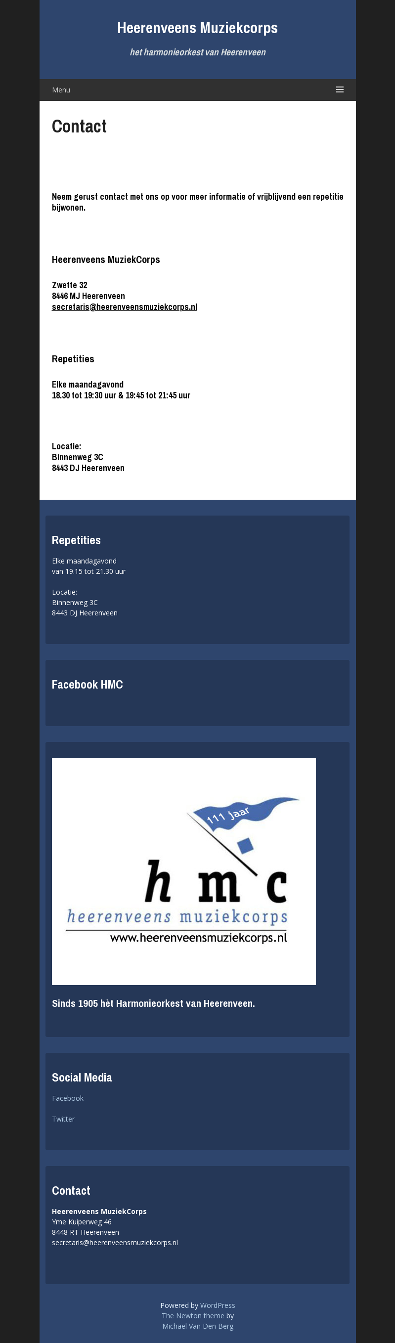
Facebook (68, 1098)
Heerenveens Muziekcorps (197, 27)
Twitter (63, 1119)
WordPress (217, 1305)
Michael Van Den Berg (197, 1326)
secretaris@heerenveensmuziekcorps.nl (124, 306)
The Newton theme (193, 1315)
